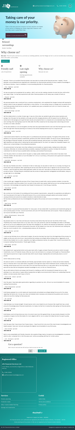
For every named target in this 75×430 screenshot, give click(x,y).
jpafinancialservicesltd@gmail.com (13, 375)
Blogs (46, 2)
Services (31, 2)
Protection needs (5, 401)
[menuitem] (25, 2)
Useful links (53, 2)
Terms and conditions (45, 401)
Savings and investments (8, 407)
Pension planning (6, 399)
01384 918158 (7, 372)
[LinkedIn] (70, 5)
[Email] (44, 5)
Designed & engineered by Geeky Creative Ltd (61, 427)
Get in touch (62, 2)
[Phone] (61, 5)
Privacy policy (42, 404)
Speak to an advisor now (16, 35)
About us (39, 2)
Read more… (5, 61)
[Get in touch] (42, 350)
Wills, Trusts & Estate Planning (9, 404)
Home (25, 2)
